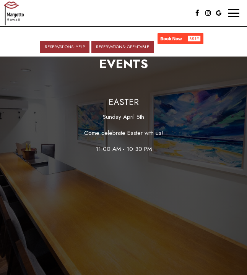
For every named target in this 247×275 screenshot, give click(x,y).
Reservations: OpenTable (122, 47)
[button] (180, 38)
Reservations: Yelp (65, 47)
